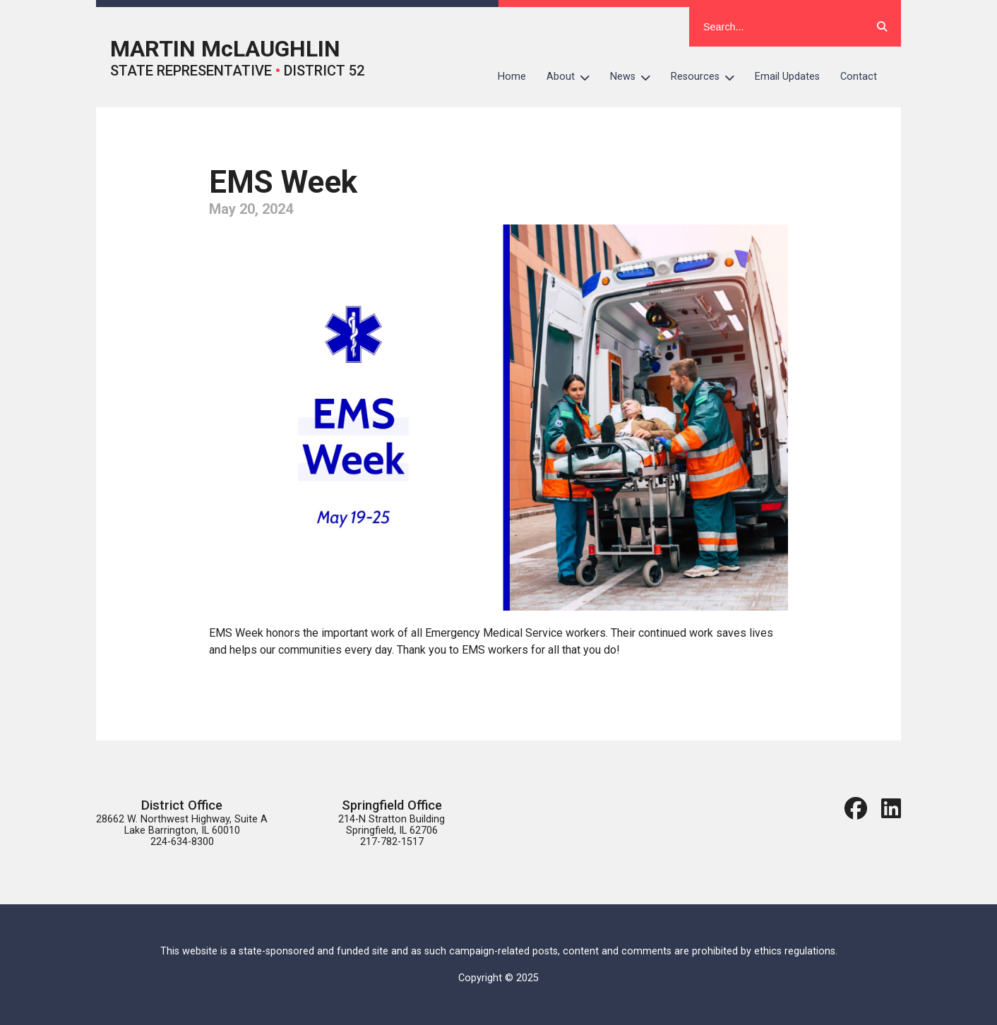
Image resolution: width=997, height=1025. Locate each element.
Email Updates (787, 77)
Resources (708, 77)
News (635, 77)
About (573, 77)
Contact (858, 77)
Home (512, 77)
